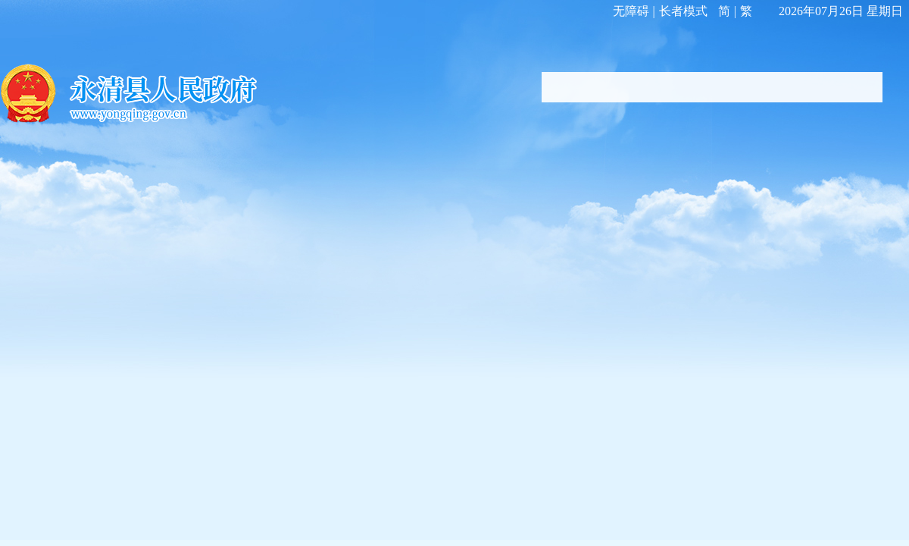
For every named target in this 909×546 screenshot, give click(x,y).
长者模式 (683, 11)
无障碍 (631, 11)
